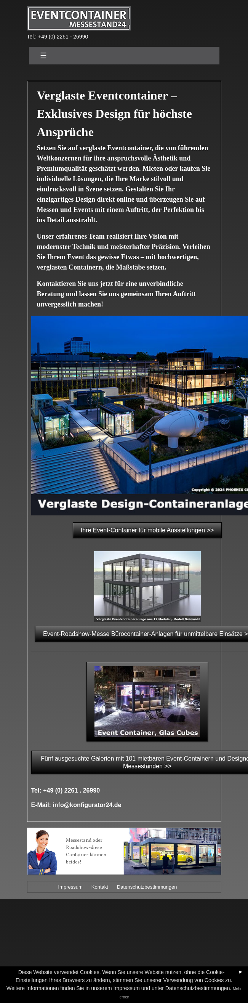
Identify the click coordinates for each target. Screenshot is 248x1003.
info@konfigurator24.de (87, 805)
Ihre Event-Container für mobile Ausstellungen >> (147, 530)
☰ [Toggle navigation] (43, 55)
